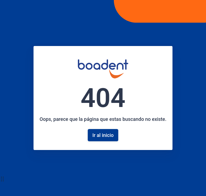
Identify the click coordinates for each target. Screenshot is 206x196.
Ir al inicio (103, 135)
